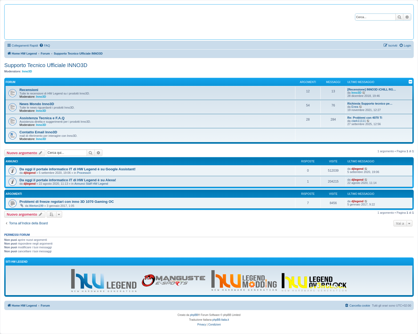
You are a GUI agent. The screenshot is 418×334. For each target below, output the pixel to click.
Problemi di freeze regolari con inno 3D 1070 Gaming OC (66, 202)
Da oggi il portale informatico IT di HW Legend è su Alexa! (67, 180)
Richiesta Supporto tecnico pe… (369, 103)
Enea (354, 106)
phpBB (194, 315)
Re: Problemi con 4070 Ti (364, 117)
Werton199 (36, 205)
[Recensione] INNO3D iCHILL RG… (371, 89)
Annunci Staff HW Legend (91, 183)
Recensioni (28, 90)
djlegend (29, 172)
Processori (84, 172)
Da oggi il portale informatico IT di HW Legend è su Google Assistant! (77, 169)
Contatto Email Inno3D (38, 132)
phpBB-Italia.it (220, 319)
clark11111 (358, 120)
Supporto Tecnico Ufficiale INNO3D (45, 65)
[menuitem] (44, 45)
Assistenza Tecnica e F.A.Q (42, 118)
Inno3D (27, 71)
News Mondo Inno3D (36, 104)
